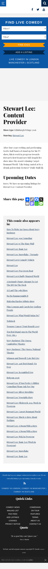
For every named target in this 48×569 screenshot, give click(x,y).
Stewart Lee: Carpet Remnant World (23, 411)
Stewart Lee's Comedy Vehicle (20, 260)
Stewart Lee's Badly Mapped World (23, 276)
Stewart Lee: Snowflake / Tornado (22, 254)
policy (31, 560)
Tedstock (11, 321)
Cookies (13, 521)
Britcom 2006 (13, 377)
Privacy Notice (12, 524)
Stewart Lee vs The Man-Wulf (20, 243)
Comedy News (13, 507)
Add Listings (13, 517)
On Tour (35, 511)
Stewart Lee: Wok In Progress (20, 436)
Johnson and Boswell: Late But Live (23, 358)
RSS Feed (12, 514)
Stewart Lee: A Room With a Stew (22, 425)
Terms (35, 517)
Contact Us (35, 524)
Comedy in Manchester (33, 488)
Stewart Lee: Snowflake (17, 451)
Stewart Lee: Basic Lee (17, 249)
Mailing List (13, 511)
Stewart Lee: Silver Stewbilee (20, 392)
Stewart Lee (18, 135)
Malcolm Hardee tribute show (20, 301)
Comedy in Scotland (24, 492)
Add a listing (24, 52)
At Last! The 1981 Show (17, 290)
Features (35, 514)
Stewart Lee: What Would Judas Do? (23, 315)
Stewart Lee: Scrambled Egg (20, 372)
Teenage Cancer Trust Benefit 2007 (23, 326)
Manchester (17, 63)
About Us (35, 521)
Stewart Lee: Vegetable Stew (20, 397)
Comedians (35, 507)
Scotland (33, 63)
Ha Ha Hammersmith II (17, 296)
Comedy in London (11, 488)
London (34, 59)
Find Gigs (24, 45)
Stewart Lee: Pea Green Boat (20, 270)
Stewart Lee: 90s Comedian (19, 238)
